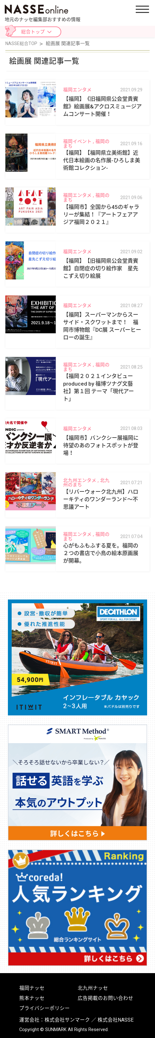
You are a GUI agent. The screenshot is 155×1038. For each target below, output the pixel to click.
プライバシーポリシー (44, 1008)
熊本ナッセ (32, 998)
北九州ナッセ (93, 988)
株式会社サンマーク (67, 1020)
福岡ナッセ (32, 988)
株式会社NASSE (116, 1020)
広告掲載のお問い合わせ (105, 998)
